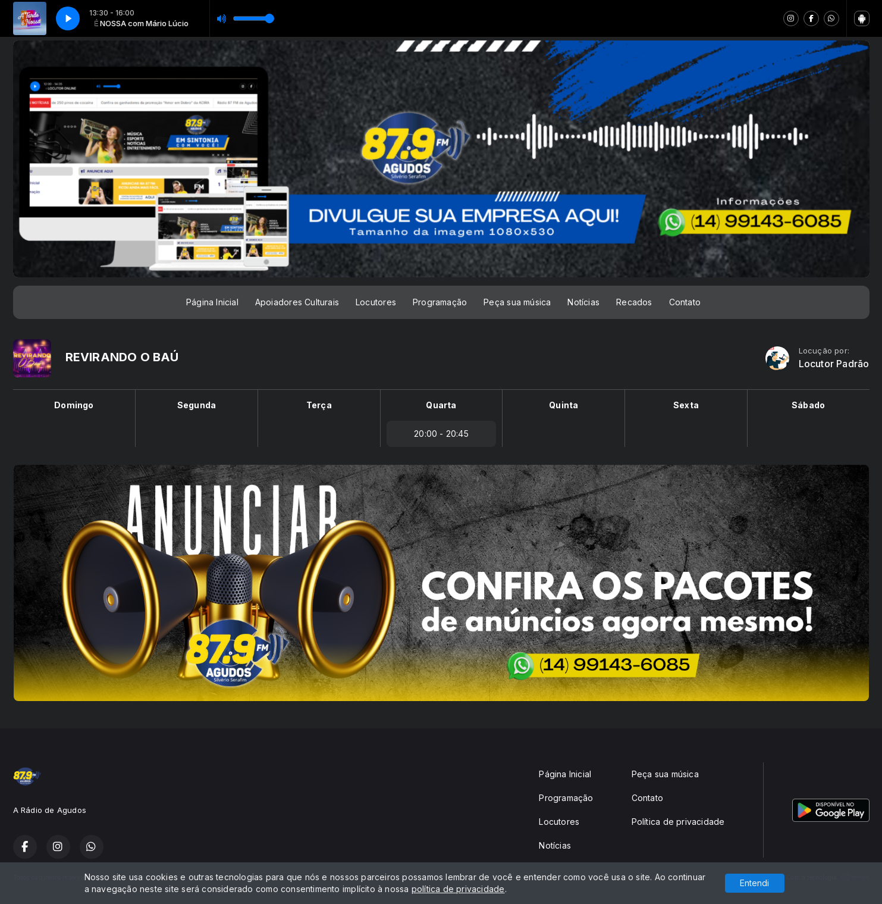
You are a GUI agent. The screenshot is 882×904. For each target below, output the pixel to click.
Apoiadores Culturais (297, 302)
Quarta (441, 405)
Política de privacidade (678, 822)
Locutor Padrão (834, 364)
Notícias (583, 302)
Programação (440, 302)
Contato (685, 302)
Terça (319, 405)
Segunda (196, 405)
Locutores (376, 302)
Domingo (73, 405)
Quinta (563, 405)
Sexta (686, 405)
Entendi (754, 883)
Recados (634, 302)
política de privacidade (458, 889)
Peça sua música (517, 302)
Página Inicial (212, 302)
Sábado (808, 405)
